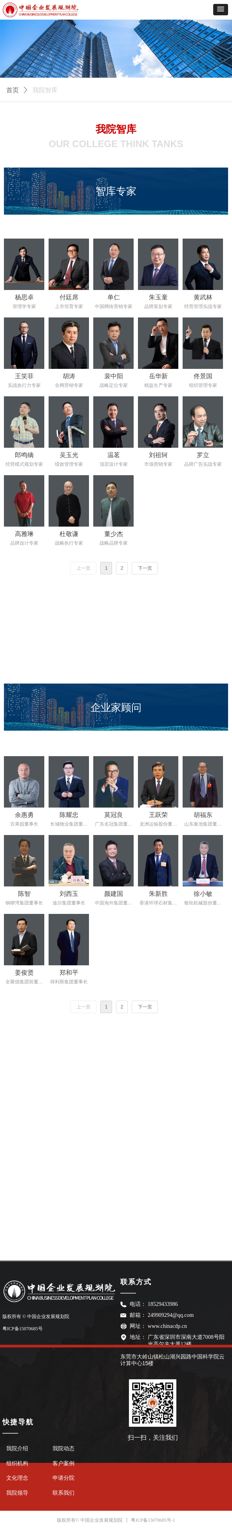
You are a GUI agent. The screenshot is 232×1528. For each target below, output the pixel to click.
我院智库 (45, 90)
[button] (220, 9)
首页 (12, 90)
